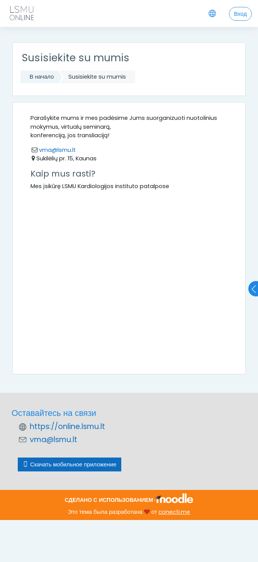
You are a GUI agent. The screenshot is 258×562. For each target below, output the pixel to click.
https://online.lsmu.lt (67, 426)
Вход (240, 14)
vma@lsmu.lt (56, 150)
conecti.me (174, 512)
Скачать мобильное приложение (69, 464)
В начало (42, 77)
